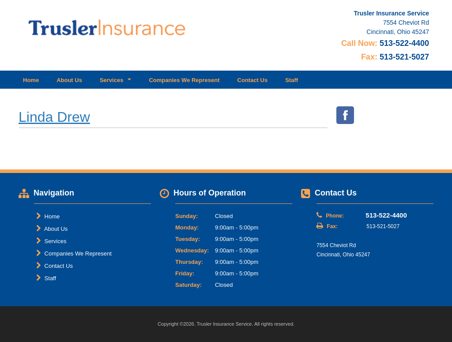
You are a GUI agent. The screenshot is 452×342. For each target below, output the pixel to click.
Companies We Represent (184, 80)
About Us (69, 80)
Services (51, 240)
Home (31, 80)
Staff (291, 80)
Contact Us (252, 80)
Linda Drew (54, 117)
